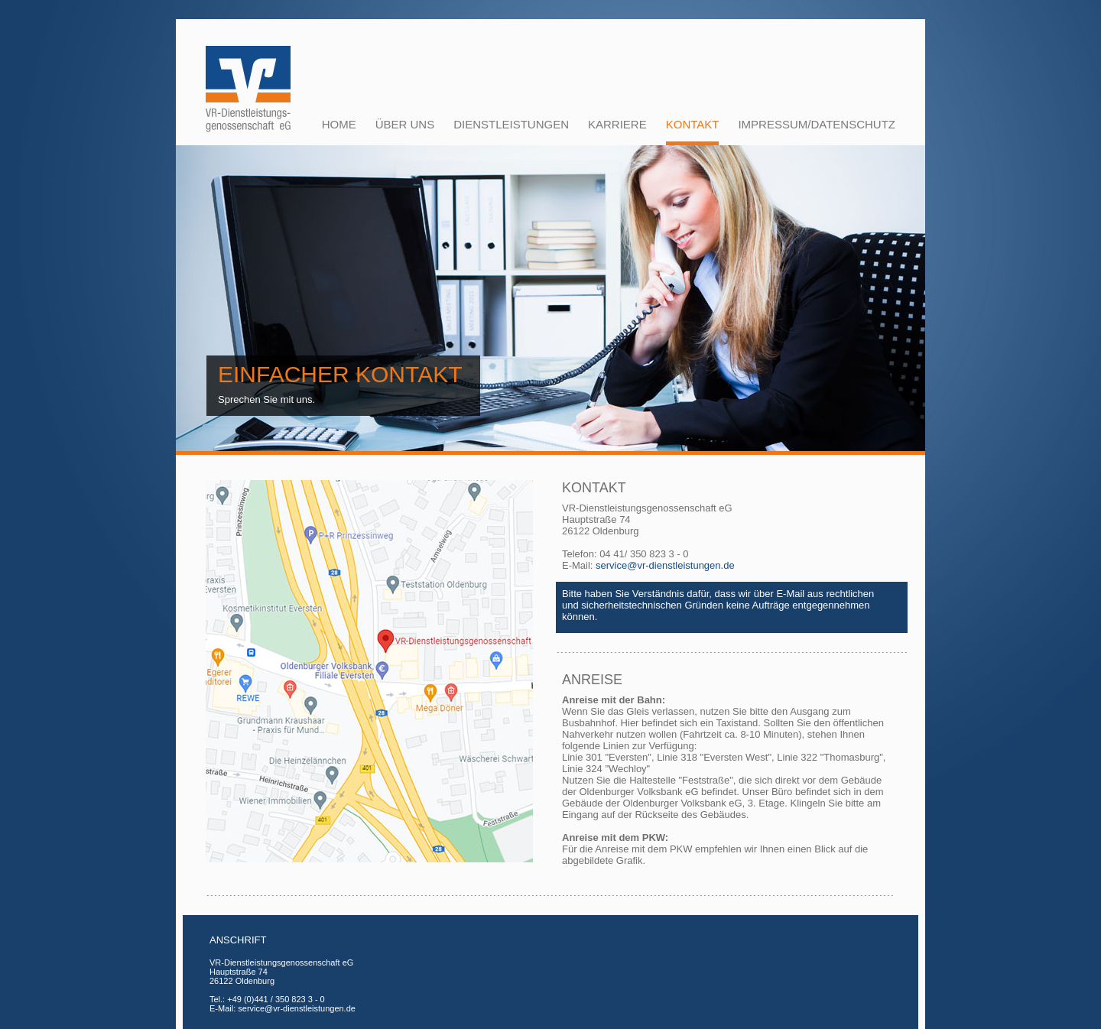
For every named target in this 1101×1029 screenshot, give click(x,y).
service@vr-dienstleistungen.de (665, 565)
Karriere (617, 124)
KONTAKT (692, 124)
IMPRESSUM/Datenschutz (816, 124)
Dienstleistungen (511, 124)
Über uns (405, 124)
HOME (339, 124)
